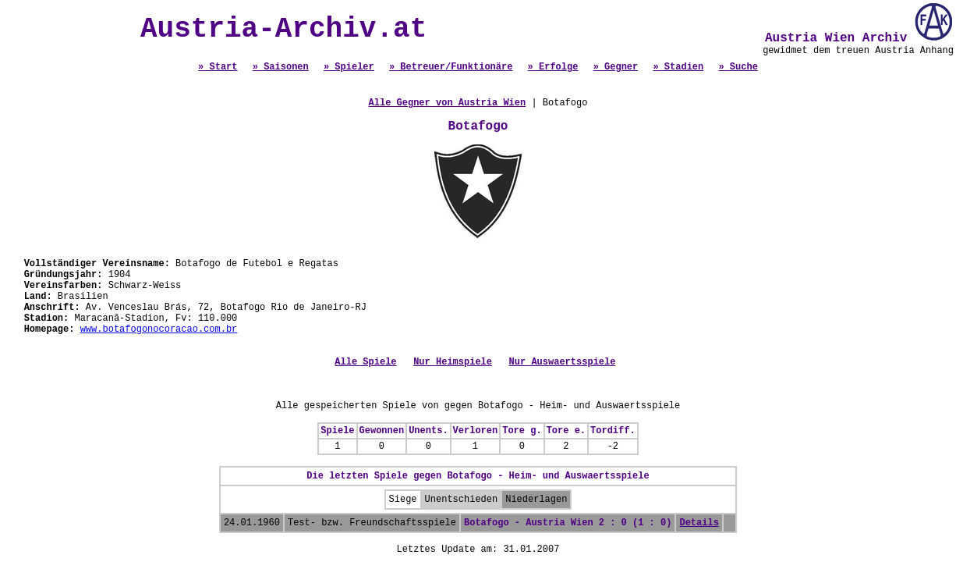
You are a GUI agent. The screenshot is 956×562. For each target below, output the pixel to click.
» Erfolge (553, 67)
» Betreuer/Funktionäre (450, 67)
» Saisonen (281, 67)
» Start (217, 67)
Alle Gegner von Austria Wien (447, 103)
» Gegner (616, 67)
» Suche (737, 67)
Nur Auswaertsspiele (562, 362)
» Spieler (349, 67)
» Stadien (678, 67)
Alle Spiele (365, 362)
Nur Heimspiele (452, 362)
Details (698, 523)
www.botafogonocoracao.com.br (159, 329)
